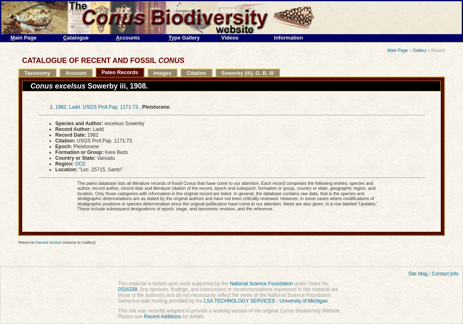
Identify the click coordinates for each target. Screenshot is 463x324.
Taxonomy (37, 73)
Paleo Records (120, 72)
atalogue (76, 38)
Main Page (397, 50)
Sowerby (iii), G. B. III (247, 73)
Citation (196, 73)
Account (75, 73)
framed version (48, 242)
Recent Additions (162, 316)
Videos (230, 38)
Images (162, 73)
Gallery (419, 50)
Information (288, 38)
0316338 (127, 289)
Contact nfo (445, 274)
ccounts (128, 38)
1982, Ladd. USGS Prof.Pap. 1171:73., (97, 107)
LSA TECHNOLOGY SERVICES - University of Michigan (266, 301)
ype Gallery (184, 38)
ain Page (24, 38)
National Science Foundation (261, 284)
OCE (80, 164)
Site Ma (418, 274)
